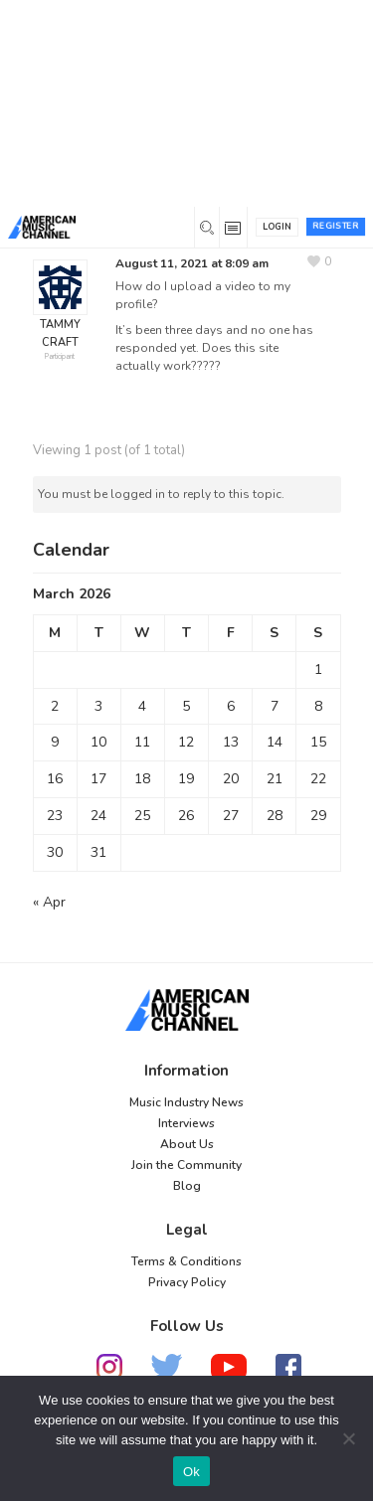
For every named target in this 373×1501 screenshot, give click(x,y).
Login (277, 227)
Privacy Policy (187, 1282)
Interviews (186, 1123)
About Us (187, 1144)
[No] (348, 1438)
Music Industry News (186, 1102)
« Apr (49, 902)
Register (335, 226)
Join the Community (186, 1165)
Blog (187, 1186)
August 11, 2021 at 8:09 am (192, 263)
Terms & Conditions (186, 1261)
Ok (191, 1471)
